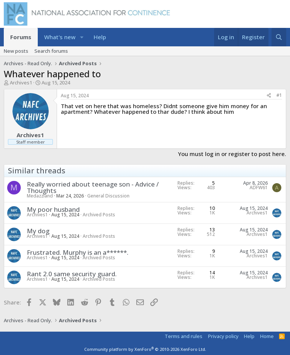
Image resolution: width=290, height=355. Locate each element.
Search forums (51, 50)
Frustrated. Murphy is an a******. (77, 252)
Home (267, 336)
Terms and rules (183, 336)
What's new (60, 37)
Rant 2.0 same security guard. (72, 273)
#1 (279, 95)
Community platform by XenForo (145, 349)
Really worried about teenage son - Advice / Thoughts (93, 187)
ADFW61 (259, 187)
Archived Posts (99, 214)
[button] (81, 37)
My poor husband (53, 209)
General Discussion (108, 196)
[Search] (278, 37)
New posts (16, 50)
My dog (38, 230)
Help (100, 37)
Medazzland (40, 196)
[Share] (269, 95)
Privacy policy (223, 336)
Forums (20, 37)
